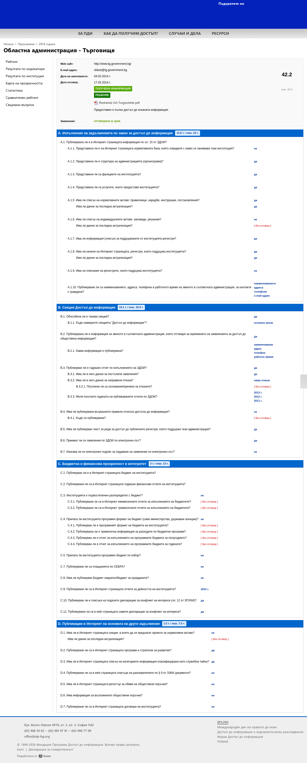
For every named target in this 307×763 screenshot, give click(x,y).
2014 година (47, 44)
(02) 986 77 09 (81, 730)
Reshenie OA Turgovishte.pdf (119, 103)
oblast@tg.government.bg (110, 70)
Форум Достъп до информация (240, 736)
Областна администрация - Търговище (59, 50)
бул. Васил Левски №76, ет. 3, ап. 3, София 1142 (59, 725)
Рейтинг (12, 61)
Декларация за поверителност (51, 749)
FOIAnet (222, 741)
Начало (9, 44)
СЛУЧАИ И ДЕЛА (185, 33)
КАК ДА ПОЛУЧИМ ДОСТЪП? (131, 33)
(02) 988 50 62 (34, 730)
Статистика (14, 90)
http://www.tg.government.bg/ (112, 63)
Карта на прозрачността (24, 83)
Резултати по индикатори (25, 68)
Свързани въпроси (20, 104)
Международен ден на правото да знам (247, 727)
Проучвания (26, 44)
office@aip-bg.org (37, 736)
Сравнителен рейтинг (22, 97)
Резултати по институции (25, 76)
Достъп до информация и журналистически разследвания (260, 732)
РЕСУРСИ (220, 33)
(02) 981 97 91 (57, 730)
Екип (20, 749)
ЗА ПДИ (85, 33)
